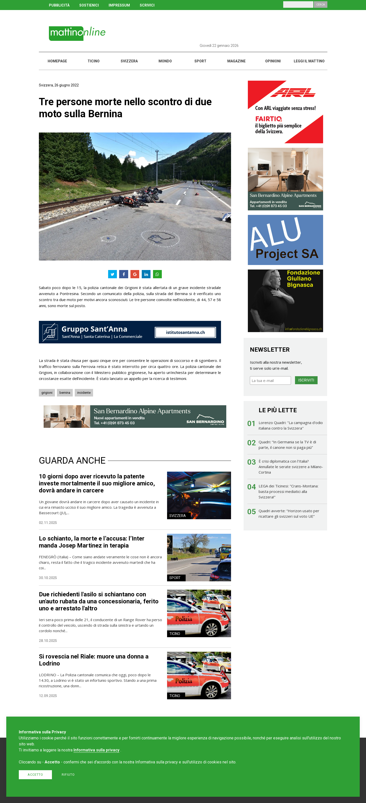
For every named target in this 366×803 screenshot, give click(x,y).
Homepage (57, 61)
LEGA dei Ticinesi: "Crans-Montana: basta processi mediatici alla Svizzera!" (288, 491)
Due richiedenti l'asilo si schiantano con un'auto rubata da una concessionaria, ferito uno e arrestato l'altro (99, 601)
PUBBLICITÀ (59, 5)
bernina (64, 392)
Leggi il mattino (309, 61)
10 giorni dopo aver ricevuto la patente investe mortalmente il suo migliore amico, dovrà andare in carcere (97, 483)
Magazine (236, 61)
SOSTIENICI (89, 5)
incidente (84, 392)
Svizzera (129, 61)
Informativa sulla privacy (96, 750)
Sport (200, 61)
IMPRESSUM (119, 5)
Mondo (165, 61)
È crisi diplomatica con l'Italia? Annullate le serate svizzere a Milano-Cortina (291, 467)
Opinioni (273, 61)
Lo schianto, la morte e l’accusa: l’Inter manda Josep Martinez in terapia (91, 542)
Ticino (94, 61)
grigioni (46, 392)
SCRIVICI (147, 5)
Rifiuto (68, 774)
